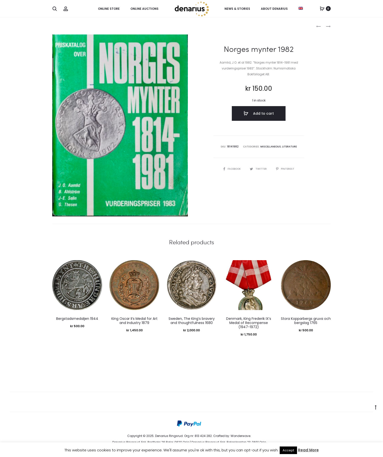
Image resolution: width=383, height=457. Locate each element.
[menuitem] (300, 8)
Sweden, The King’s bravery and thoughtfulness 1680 (192, 320)
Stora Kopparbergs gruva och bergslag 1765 (306, 320)
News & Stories (237, 9)
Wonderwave (240, 436)
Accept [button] (288, 450)
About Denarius (274, 9)
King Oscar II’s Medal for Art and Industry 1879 (134, 320)
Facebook (232, 169)
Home (56, 26)
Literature (289, 146)
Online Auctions (144, 9)
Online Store (109, 9)
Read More (308, 450)
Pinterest (285, 169)
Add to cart (259, 113)
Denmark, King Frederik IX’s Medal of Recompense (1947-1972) (248, 322)
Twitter (258, 169)
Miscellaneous (77, 26)
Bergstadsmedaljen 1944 (77, 318)
